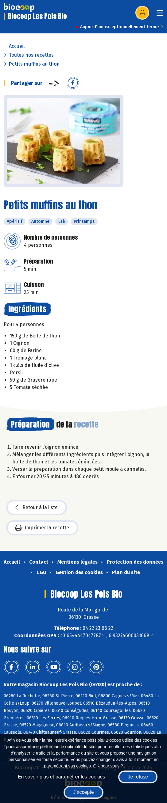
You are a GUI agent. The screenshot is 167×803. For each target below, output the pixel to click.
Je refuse (138, 776)
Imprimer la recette (42, 528)
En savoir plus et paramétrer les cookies (61, 776)
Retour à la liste (36, 507)
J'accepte (83, 792)
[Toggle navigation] (160, 15)
